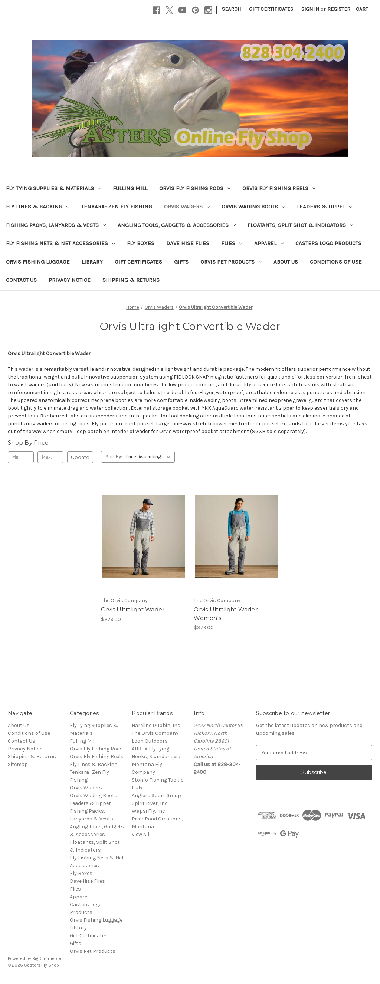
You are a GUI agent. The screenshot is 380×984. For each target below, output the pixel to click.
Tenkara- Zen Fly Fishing (116, 206)
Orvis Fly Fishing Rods (194, 188)
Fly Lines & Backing (37, 206)
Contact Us (21, 280)
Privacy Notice (70, 280)
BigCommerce (46, 958)
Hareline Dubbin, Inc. (156, 725)
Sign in (310, 9)
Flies (231, 243)
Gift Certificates (271, 9)
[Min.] (21, 457)
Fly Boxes (140, 243)
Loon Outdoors (150, 741)
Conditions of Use (336, 261)
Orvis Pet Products (231, 261)
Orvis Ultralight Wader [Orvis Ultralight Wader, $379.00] (133, 609)
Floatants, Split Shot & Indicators (300, 225)
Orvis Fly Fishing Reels (278, 188)
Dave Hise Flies (187, 243)
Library (92, 261)
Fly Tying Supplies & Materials (53, 188)
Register (338, 9)
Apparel (269, 243)
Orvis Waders (187, 206)
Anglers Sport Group (156, 795)
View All (140, 834)
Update (80, 457)
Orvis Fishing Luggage (38, 261)
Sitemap (18, 764)
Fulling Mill (130, 188)
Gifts (181, 261)
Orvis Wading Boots (253, 206)
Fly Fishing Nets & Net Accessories (60, 243)
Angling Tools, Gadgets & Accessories (177, 225)
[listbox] (149, 456)
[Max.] (50, 457)
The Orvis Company (155, 733)
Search (231, 9)
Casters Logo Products (328, 243)
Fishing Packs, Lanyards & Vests (56, 225)
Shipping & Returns (131, 280)
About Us (285, 261)
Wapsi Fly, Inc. (149, 811)
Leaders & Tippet (324, 206)
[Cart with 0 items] (362, 9)
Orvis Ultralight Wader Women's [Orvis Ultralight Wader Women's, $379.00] (226, 613)
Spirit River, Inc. (150, 803)
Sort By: (113, 456)
